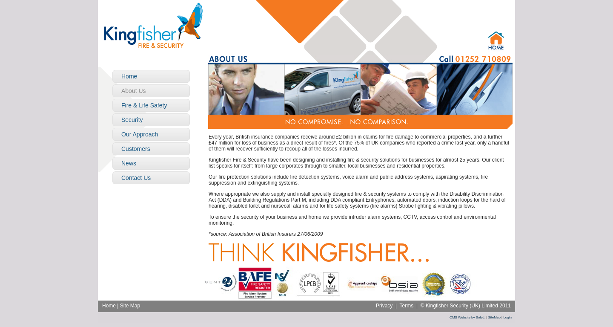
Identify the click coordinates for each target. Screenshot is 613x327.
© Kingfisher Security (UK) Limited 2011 (466, 306)
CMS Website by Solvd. (467, 317)
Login (507, 317)
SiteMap (494, 317)
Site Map (130, 306)
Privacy (384, 306)
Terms (407, 306)
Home (109, 306)
